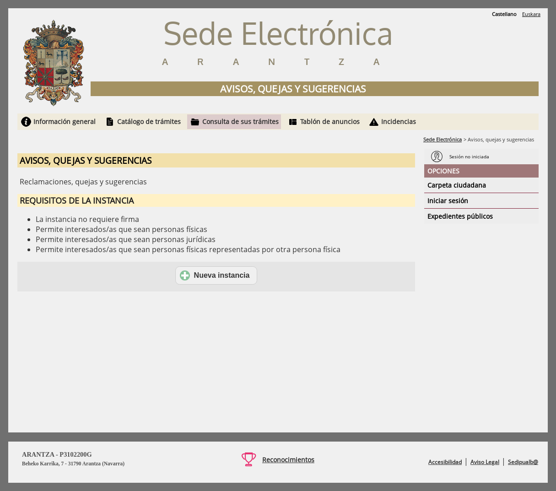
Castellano (504, 14)
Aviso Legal (484, 462)
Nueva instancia (215, 275)
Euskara (531, 14)
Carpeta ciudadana (456, 185)
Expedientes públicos (460, 216)
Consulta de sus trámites (240, 121)
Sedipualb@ (523, 462)
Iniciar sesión (447, 200)
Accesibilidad (445, 462)
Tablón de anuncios (330, 121)
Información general (64, 121)
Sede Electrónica (442, 139)
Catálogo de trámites (149, 121)
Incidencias (398, 121)
